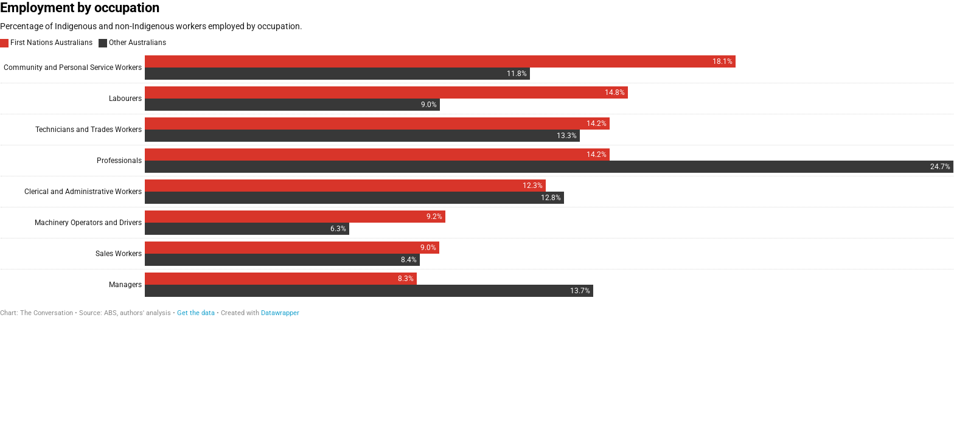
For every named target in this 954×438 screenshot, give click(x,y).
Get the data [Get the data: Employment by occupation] (196, 313)
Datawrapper (280, 313)
